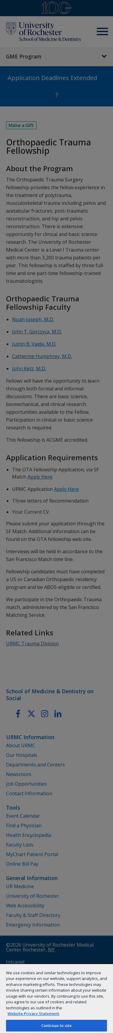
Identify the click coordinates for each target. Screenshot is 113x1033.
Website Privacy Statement (33, 1013)
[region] (56, 998)
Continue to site (56, 1025)
